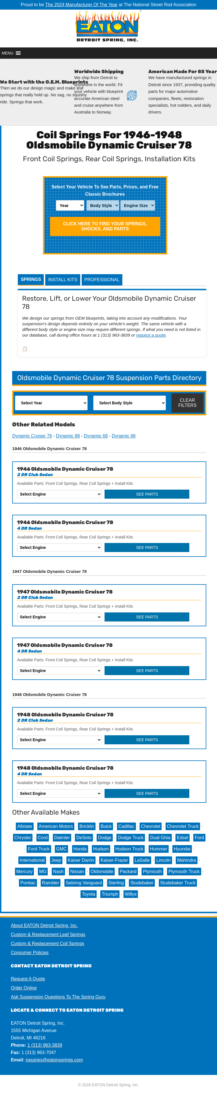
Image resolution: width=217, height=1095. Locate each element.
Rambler (50, 882)
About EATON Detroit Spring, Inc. (44, 925)
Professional (102, 279)
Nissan (77, 871)
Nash (58, 871)
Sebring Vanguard (84, 882)
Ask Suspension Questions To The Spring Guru (58, 996)
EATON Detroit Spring (108, 28)
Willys (131, 894)
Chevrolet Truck (183, 826)
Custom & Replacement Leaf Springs (48, 934)
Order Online (24, 987)
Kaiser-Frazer (114, 860)
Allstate (24, 826)
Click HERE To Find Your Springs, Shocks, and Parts (105, 226)
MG (43, 871)
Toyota (88, 894)
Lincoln (163, 860)
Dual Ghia (160, 837)
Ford (199, 837)
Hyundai (182, 849)
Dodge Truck (131, 837)
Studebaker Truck (178, 882)
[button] (7, 53)
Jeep (56, 860)
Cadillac (126, 826)
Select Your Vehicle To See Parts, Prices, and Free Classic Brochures (105, 190)
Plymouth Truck (183, 871)
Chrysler (22, 837)
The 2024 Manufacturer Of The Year (81, 4)
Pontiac (27, 882)
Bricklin (86, 826)
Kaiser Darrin (81, 860)
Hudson (101, 849)
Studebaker (141, 882)
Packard (128, 871)
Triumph (110, 894)
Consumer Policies (29, 952)
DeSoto (83, 837)
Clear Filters (187, 403)
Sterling (116, 882)
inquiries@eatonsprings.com (54, 1059)
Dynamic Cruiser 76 (32, 435)
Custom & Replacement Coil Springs (47, 943)
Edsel (182, 837)
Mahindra (186, 860)
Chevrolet (150, 826)
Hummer (158, 849)
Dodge (104, 837)
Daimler (62, 837)
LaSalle (142, 860)
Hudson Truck (130, 849)
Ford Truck (38, 849)
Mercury (24, 871)
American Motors (56, 826)
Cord (43, 837)
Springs (31, 279)
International (32, 860)
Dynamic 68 (96, 435)
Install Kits (62, 279)
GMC (61, 849)
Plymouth (152, 871)
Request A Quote (28, 978)
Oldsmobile (102, 871)
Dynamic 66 (124, 435)
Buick (106, 826)
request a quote (151, 335)
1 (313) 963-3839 (44, 1045)
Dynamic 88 (68, 435)
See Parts (147, 494)
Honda (80, 849)
